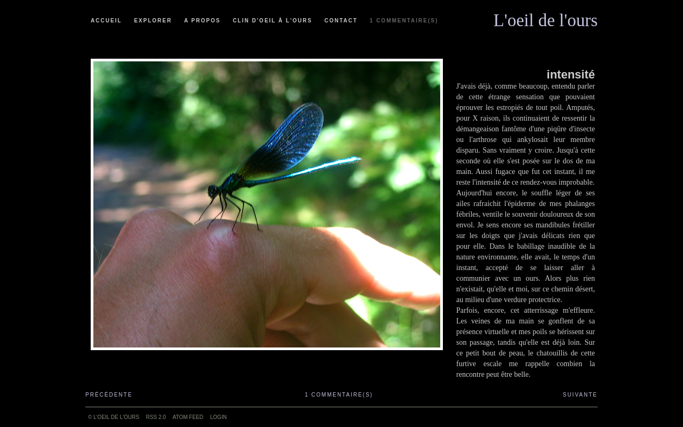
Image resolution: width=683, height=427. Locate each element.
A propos (202, 20)
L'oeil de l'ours (546, 18)
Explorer (153, 20)
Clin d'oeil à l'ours (272, 20)
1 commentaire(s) (404, 20)
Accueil (106, 20)
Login (218, 417)
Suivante (580, 395)
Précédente (108, 395)
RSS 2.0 (156, 417)
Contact (341, 20)
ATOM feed (188, 417)
